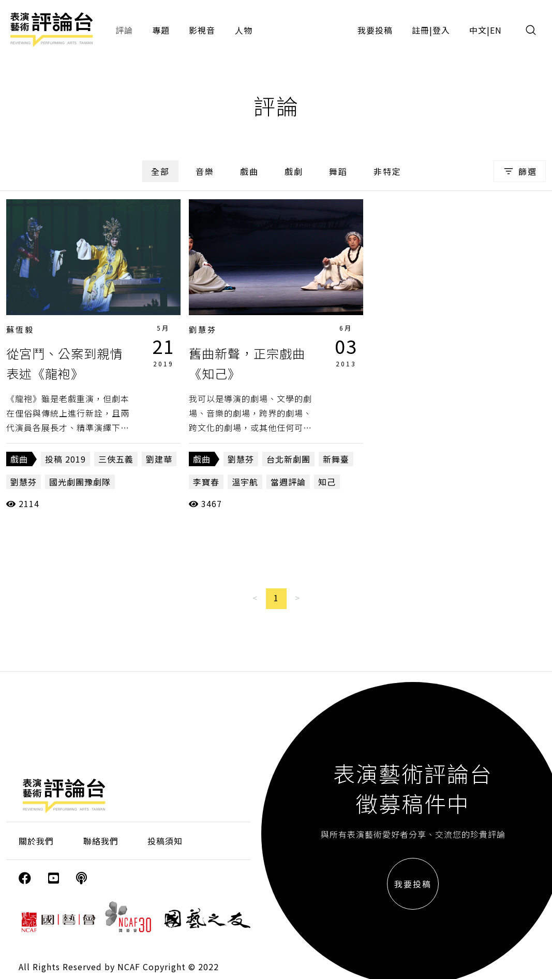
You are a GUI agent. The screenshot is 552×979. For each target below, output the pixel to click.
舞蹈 (338, 171)
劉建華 (159, 459)
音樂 (205, 171)
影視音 (202, 30)
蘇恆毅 (20, 329)
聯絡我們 (100, 841)
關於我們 (36, 841)
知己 (327, 482)
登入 (441, 30)
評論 (124, 30)
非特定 (387, 171)
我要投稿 (375, 30)
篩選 (519, 171)
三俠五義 (115, 459)
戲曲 (249, 171)
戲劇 (294, 171)
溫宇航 (245, 482)
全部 (160, 171)
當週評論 (288, 482)
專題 (161, 30)
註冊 (420, 30)
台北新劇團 (288, 459)
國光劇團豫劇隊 (80, 482)
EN (496, 30)
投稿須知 (165, 841)
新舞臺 (336, 459)
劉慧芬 (23, 482)
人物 (243, 30)
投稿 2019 (65, 459)
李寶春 (206, 482)
